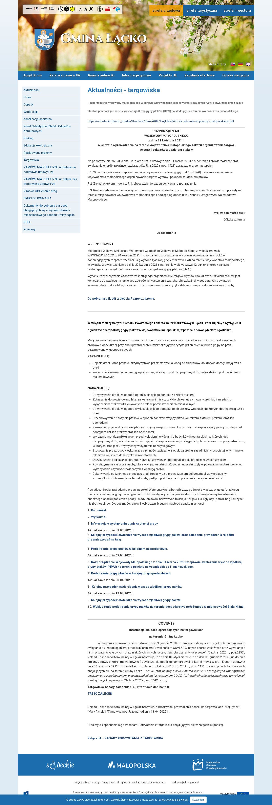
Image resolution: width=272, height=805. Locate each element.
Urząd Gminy (32, 75)
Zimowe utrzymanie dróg (40, 191)
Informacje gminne (136, 75)
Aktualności (31, 90)
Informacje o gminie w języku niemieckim (240, 64)
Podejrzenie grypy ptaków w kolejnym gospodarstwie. (129, 548)
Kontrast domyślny (60, 9)
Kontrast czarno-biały (66, 9)
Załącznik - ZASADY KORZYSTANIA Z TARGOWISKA (126, 738)
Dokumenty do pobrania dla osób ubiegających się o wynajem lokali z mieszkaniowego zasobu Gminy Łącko (49, 210)
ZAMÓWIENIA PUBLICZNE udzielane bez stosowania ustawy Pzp (50, 181)
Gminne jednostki (101, 75)
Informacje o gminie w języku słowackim (232, 64)
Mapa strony (217, 64)
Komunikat (98, 510)
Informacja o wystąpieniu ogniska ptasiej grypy (124, 523)
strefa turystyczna (201, 10)
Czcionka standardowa (86, 8)
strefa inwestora (237, 10)
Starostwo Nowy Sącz (61, 765)
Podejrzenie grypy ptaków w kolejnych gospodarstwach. (131, 573)
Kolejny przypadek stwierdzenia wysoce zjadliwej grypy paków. (137, 586)
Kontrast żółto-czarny (72, 9)
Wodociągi (31, 111)
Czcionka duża (91, 8)
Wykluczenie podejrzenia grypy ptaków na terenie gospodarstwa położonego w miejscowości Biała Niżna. (168, 606)
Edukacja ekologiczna (38, 145)
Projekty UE (168, 75)
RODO (27, 222)
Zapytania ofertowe (199, 75)
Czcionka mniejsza (81, 8)
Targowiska (31, 160)
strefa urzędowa (166, 10)
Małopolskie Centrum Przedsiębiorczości (208, 764)
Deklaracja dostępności (185, 782)
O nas (27, 97)
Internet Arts (158, 782)
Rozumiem (198, 799)
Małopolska (135, 764)
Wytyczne (98, 517)
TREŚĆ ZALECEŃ (100, 693)
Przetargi (30, 229)
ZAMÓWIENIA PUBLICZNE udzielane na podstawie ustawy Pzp (50, 169)
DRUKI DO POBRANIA (37, 198)
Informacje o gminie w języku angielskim (248, 64)
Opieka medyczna (235, 75)
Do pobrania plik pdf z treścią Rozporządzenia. (121, 298)
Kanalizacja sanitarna (38, 119)
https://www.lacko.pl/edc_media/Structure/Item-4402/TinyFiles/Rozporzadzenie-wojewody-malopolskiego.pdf (161, 121)
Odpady (29, 104)
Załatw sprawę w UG (64, 75)
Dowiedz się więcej (176, 799)
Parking (28, 138)
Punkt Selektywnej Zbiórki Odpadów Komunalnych (47, 128)
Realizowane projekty (38, 152)
